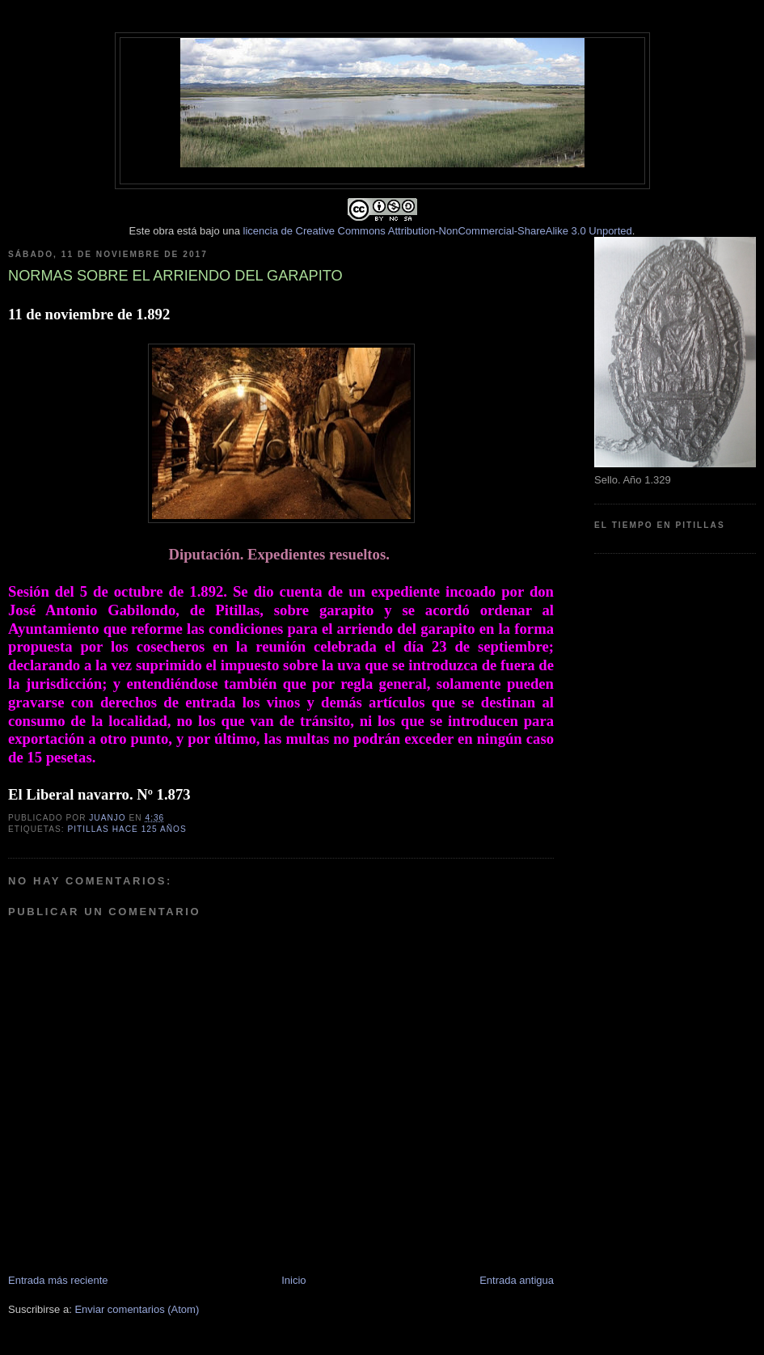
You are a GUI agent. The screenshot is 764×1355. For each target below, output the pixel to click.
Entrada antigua (516, 1280)
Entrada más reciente (58, 1280)
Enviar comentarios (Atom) (136, 1309)
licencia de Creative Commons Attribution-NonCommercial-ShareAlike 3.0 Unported (437, 231)
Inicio (293, 1280)
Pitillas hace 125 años (126, 829)
